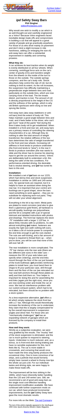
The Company (43, 400)
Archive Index (53, 8)
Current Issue (54, 10)
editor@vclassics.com (31, 25)
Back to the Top (31, 412)
